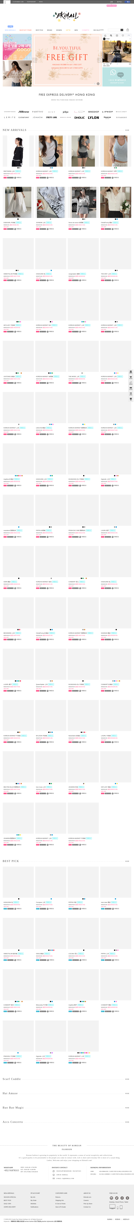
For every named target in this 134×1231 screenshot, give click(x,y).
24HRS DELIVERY (10, 1207)
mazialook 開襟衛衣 (13, 530)
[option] (17, 48)
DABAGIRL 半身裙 (13, 222)
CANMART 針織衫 (110, 684)
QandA (130, 399)
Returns (58, 1197)
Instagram (111, 1198)
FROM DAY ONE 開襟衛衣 (80, 530)
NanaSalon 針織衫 (78, 736)
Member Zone (130, 377)
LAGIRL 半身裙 (109, 736)
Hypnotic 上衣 (108, 479)
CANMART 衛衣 (12, 1005)
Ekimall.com (87, 1197)
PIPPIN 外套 (76, 902)
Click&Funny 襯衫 (110, 222)
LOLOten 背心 (76, 954)
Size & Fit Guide (60, 1207)
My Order (34, 1200)
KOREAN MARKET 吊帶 (112, 171)
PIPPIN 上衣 (108, 954)
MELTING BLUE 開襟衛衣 (15, 787)
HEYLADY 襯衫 (109, 787)
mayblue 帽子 (76, 1005)
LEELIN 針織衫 (44, 428)
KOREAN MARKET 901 (46, 325)
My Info (33, 1197)
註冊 (110, 2)
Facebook (122, 1198)
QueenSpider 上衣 (45, 684)
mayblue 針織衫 (12, 479)
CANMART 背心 (77, 582)
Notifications (34, 1207)
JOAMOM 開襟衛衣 (13, 838)
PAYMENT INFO (130, 388)
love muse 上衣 (44, 787)
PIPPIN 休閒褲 (44, 530)
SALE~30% (7, 1203)
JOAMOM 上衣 (44, 222)
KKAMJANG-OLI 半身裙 (79, 479)
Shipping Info (59, 1200)
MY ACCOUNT (35, 1193)
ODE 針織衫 (43, 954)
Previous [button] (34, 60)
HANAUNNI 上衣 (44, 479)
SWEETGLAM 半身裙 (14, 274)
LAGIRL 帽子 (108, 530)
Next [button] (99, 60)
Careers (86, 1200)
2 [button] (98, 84)
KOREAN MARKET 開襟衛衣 (81, 428)
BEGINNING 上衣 (12, 633)
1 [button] (94, 84)
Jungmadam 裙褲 (77, 274)
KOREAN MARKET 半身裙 (15, 736)
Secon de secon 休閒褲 (79, 222)
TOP (130, 410)
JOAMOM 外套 (76, 787)
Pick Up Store (88, 1203)
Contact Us (87, 1207)
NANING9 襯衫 (109, 633)
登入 (127, 2)
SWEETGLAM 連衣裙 (14, 954)
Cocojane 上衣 (44, 902)
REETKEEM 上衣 (12, 171)
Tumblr (127, 1198)
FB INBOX (130, 383)
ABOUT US (87, 1193)
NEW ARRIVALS (9, 1193)
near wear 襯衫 (109, 902)
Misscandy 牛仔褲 (45, 1005)
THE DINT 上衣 (109, 274)
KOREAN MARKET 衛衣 (47, 582)
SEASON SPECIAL (10, 1197)
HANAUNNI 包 (44, 274)
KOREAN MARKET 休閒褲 (47, 376)
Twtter (117, 1198)
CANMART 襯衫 (109, 1005)
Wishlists (33, 1203)
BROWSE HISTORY (130, 394)
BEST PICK (7, 1200)
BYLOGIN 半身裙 (44, 736)
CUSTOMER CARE (61, 1193)
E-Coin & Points (60, 1203)
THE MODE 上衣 (77, 376)
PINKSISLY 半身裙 (13, 1056)
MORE (127, 130)
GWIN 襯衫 (10, 582)
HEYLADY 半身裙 (12, 325)
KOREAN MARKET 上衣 (47, 171)
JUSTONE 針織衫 (12, 376)
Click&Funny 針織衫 (45, 633)
